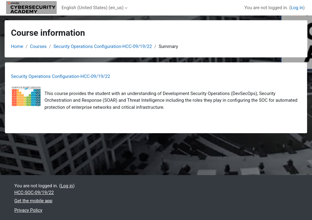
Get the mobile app (33, 201)
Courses (38, 46)
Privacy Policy (28, 210)
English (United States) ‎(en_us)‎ (93, 7)
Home (17, 46)
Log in (297, 7)
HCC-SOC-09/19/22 (34, 192)
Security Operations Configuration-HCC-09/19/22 (102, 46)
